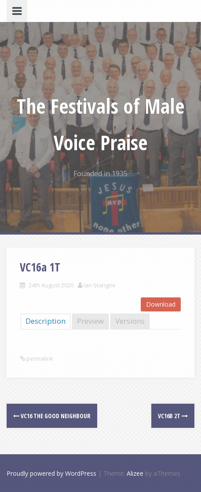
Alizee (135, 473)
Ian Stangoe (100, 285)
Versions (130, 321)
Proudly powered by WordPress (51, 473)
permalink (39, 358)
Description (46, 321)
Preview (90, 321)
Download (160, 304)
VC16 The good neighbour (52, 416)
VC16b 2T (173, 416)
